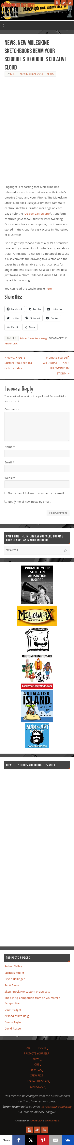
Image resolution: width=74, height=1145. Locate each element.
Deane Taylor (13, 1022)
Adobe (23, 338)
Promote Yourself (36, 1053)
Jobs (36, 1064)
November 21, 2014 (31, 74)
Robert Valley (13, 966)
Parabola (36, 1120)
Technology (36, 1086)
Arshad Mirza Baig (17, 1016)
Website (10, 478)
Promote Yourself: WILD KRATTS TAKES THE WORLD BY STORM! (56, 365)
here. (48, 288)
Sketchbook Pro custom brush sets (27, 991)
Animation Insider (18, 5)
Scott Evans (12, 985)
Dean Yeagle (13, 1009)
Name (10, 447)
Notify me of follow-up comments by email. (36, 493)
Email (9, 462)
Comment (12, 409)
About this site (36, 1048)
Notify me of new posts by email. (29, 501)
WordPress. (52, 1120)
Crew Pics (36, 1075)
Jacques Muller (14, 973)
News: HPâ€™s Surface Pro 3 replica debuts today (18, 363)
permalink (11, 343)
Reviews (36, 1070)
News (50, 74)
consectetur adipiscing (56, 1106)
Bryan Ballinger (15, 979)
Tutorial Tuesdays (36, 1081)
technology (41, 338)
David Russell (13, 1028)
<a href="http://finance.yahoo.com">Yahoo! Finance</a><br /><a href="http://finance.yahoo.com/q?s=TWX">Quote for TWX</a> (20, 856)
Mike (13, 74)
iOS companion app (37, 213)
